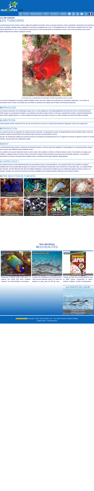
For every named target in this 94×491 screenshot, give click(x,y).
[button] (91, 14)
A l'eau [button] (26, 14)
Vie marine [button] (54, 14)
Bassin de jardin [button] (36, 14)
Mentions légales (72, 318)
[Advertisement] (47, 229)
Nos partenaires (52, 320)
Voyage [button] (62, 14)
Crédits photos (41, 320)
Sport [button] (46, 14)
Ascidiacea (15, 29)
